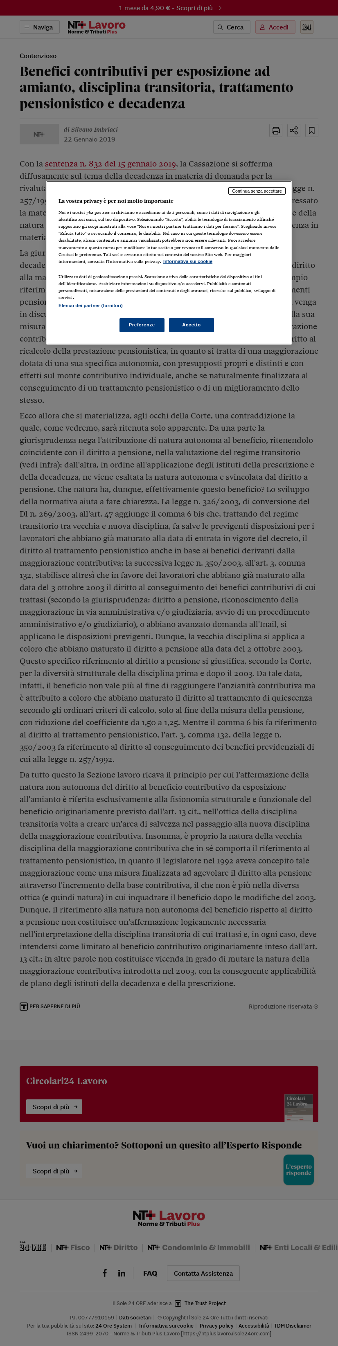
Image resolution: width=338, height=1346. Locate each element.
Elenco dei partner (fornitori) (91, 305)
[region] (169, 262)
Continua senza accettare (257, 190)
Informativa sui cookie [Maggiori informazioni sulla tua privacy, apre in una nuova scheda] (187, 261)
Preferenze (142, 324)
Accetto (191, 324)
